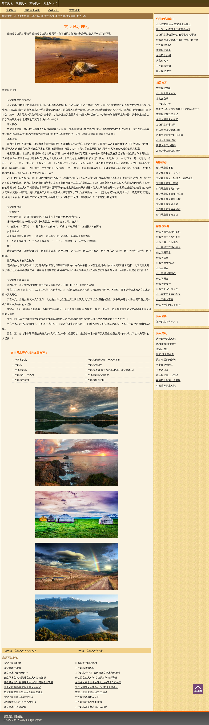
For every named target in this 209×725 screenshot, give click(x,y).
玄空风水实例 (163, 55)
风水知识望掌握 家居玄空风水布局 (22, 687)
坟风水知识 (162, 349)
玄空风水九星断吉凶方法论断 (91, 706)
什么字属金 (162, 278)
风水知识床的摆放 (166, 344)
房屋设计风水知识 (166, 338)
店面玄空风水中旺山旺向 (169, 135)
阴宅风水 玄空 (163, 71)
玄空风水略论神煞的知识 (88, 701)
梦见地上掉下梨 (164, 167)
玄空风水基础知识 (85, 667)
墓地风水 (35, 3)
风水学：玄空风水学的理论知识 (173, 29)
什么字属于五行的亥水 (168, 247)
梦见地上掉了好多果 (167, 204)
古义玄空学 (162, 98)
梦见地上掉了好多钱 (167, 214)
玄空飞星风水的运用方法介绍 (91, 692)
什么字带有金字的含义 (168, 294)
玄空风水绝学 (163, 50)
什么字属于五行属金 (167, 242)
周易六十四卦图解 (166, 145)
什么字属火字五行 (166, 273)
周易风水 (11, 10)
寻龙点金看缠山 (164, 364)
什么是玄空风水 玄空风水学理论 (173, 24)
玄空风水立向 (65, 16)
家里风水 (21, 3)
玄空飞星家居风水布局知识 (18, 697)
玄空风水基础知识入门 (87, 697)
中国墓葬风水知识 (166, 385)
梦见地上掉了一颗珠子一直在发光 (174, 178)
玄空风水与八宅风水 (23, 374)
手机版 (19, 716)
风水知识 (35, 16)
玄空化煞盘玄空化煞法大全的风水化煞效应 (98, 682)
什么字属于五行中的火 (168, 231)
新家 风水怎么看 (165, 354)
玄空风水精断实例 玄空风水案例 (102, 359)
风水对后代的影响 (166, 359)
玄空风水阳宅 (163, 45)
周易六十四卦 (32, 10)
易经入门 (53, 10)
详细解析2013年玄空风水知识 (20, 701)
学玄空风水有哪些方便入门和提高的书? (177, 109)
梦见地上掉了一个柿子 (168, 173)
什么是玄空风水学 (166, 93)
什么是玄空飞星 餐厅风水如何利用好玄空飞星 (28, 682)
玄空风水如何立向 (95, 379)
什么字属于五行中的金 (168, 236)
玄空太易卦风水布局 (167, 119)
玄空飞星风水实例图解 (97, 374)
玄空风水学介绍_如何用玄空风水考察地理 (97, 672)
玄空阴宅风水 (19, 359)
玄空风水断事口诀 (166, 124)
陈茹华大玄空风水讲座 (168, 129)
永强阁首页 (20, 16)
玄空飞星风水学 (12, 663)
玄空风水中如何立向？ (16, 672)
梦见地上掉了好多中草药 (169, 193)
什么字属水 (162, 268)
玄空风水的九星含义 (167, 114)
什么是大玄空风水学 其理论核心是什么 (177, 39)
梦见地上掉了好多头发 (168, 199)
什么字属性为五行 (166, 263)
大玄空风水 (162, 60)
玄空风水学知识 (94, 650)
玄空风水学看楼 (20, 379)
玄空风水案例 (163, 65)
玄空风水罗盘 (163, 103)
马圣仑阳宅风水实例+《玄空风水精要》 (96, 687)
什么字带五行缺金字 (167, 289)
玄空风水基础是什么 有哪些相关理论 (176, 34)
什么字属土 (162, 257)
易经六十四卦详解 (166, 140)
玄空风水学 (18, 364)
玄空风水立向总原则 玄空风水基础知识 (25, 677)
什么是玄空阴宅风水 (86, 663)
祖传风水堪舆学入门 (167, 321)
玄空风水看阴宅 (93, 364)
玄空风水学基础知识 (15, 706)
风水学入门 (50, 3)
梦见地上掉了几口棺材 (168, 188)
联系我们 (8, 716)
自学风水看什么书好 (167, 375)
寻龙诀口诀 (162, 370)
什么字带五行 (163, 283)
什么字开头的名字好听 (168, 304)
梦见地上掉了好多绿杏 (168, 209)
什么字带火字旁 (164, 299)
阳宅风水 (7, 3)
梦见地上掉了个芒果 (167, 183)
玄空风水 (74, 10)
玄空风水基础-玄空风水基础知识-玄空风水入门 (110, 369)
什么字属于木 (163, 252)
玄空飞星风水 (19, 369)
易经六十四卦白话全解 (168, 150)
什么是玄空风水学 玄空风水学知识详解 (96, 677)
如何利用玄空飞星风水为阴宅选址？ (23, 692)
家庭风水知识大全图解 (168, 380)
